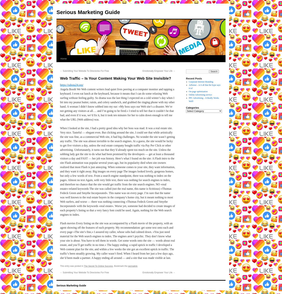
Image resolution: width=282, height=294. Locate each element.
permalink (132, 266)
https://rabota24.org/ (71, 84)
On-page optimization (198, 91)
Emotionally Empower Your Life (159, 71)
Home (63, 58)
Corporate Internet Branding (201, 82)
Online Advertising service (200, 94)
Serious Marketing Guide (88, 12)
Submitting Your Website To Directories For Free (84, 71)
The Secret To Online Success (98, 266)
